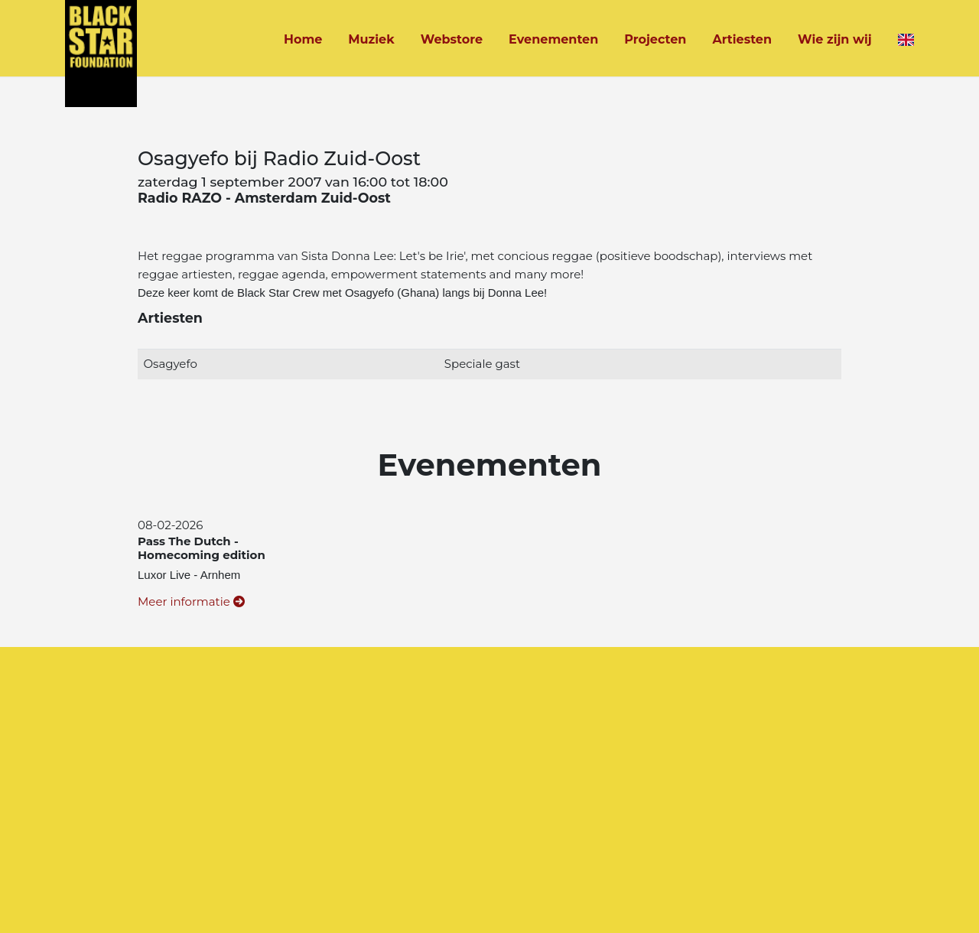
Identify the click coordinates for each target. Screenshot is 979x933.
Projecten (655, 39)
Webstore (452, 39)
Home (303, 39)
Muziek (371, 39)
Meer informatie (191, 601)
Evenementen (553, 39)
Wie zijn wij (835, 39)
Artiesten (742, 39)
